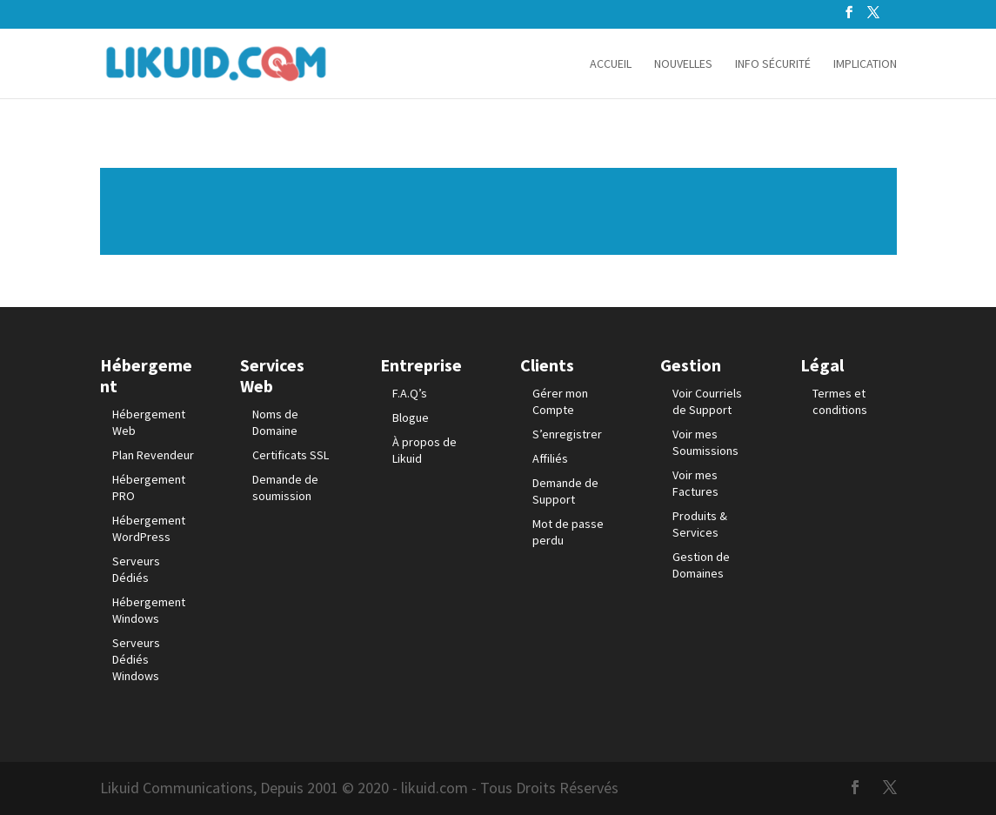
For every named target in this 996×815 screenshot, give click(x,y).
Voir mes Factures (695, 483)
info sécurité (773, 64)
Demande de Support (565, 491)
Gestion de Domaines (701, 565)
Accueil (611, 64)
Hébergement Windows (148, 610)
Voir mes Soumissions (705, 442)
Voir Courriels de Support (707, 401)
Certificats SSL (290, 455)
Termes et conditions (839, 401)
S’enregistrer (567, 434)
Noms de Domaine (275, 422)
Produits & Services (699, 524)
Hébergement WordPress (148, 528)
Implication (865, 64)
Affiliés (550, 458)
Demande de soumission (285, 487)
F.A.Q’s (409, 393)
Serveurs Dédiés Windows (136, 659)
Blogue (410, 417)
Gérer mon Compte (560, 401)
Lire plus (498, 211)
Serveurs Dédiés (136, 569)
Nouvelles (683, 64)
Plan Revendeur (153, 455)
